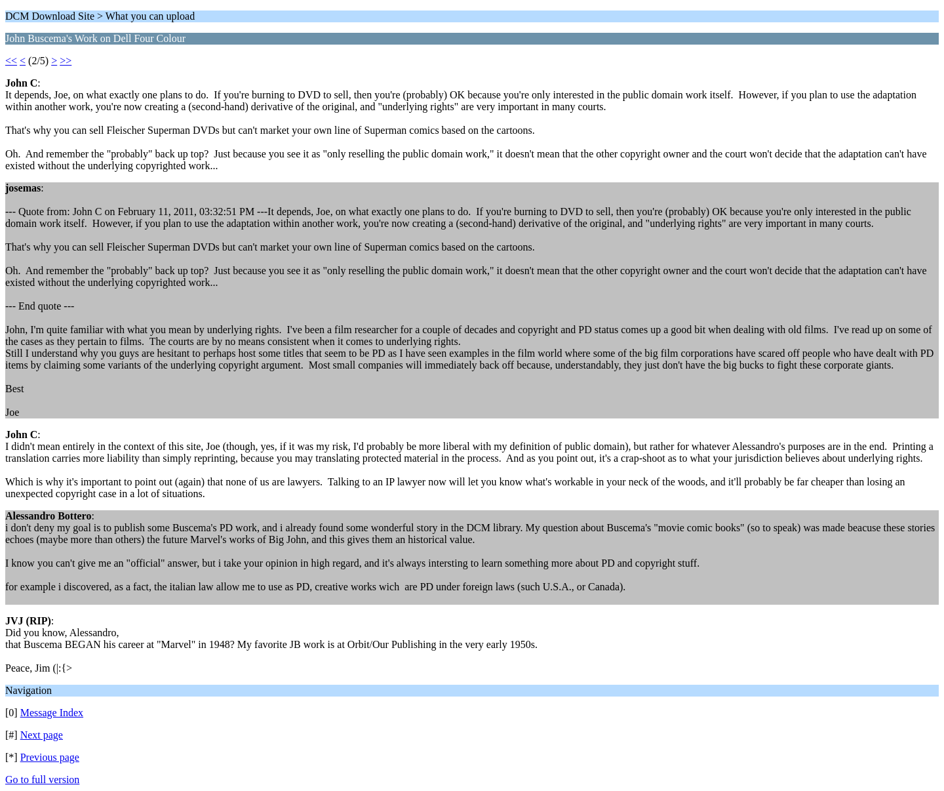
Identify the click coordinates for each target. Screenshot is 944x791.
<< (11, 60)
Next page (41, 734)
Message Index (51, 712)
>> (65, 60)
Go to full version (42, 779)
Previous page (49, 757)
